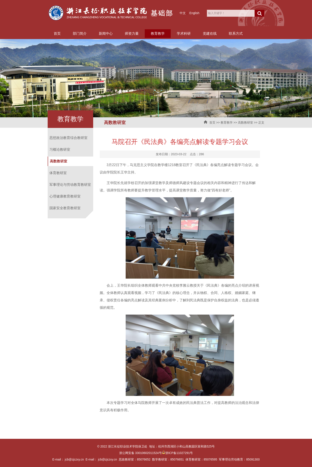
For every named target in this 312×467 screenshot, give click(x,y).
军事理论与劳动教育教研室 (70, 184)
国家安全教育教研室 (65, 208)
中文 (183, 13)
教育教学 (158, 33)
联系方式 (236, 33)
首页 (57, 33)
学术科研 (184, 33)
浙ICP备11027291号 (179, 453)
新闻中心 (106, 33)
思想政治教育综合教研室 (68, 138)
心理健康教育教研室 (65, 196)
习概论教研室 (59, 149)
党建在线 (210, 33)
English (194, 13)
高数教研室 (245, 122)
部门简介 (80, 33)
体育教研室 (58, 173)
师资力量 (132, 33)
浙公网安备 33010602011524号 (142, 453)
